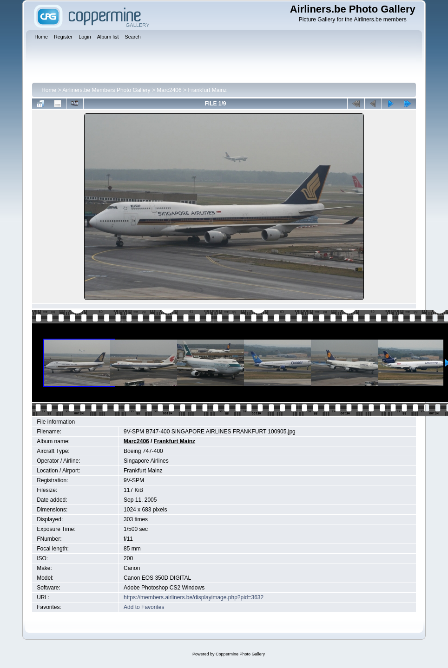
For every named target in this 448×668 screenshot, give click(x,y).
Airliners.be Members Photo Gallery (106, 90)
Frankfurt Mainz (207, 90)
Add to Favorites (144, 607)
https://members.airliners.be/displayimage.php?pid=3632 (194, 597)
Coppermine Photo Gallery (240, 654)
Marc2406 (169, 90)
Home (48, 90)
